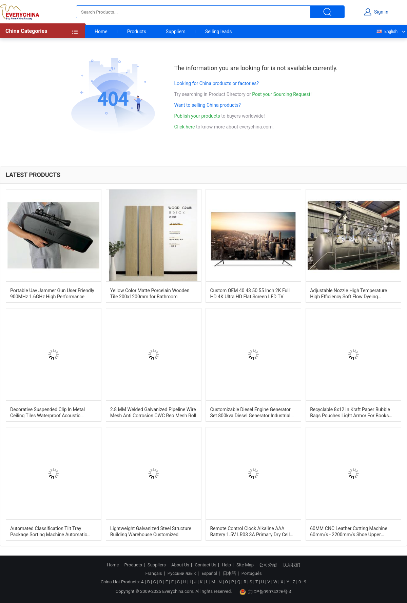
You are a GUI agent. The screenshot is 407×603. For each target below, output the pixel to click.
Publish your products (197, 116)
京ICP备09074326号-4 (265, 592)
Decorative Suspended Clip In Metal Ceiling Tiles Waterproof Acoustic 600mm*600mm (47, 412)
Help (226, 565)
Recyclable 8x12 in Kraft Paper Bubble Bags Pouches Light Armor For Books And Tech (350, 412)
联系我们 (291, 565)
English (387, 31)
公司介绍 (268, 565)
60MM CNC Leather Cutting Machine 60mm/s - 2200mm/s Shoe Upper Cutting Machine (348, 531)
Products (136, 31)
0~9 (302, 581)
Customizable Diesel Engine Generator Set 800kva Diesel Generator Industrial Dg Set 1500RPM (250, 412)
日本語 (229, 573)
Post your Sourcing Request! (281, 94)
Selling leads (218, 31)
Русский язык (182, 573)
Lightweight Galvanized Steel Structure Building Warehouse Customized (150, 531)
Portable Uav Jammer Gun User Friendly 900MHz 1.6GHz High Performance (52, 293)
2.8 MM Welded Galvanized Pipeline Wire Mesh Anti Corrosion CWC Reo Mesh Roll (153, 412)
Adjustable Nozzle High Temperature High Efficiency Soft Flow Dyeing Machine (348, 293)
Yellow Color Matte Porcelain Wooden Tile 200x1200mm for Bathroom (150, 293)
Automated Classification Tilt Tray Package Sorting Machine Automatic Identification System (48, 531)
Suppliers (176, 31)
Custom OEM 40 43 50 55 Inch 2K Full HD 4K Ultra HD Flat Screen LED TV (250, 293)
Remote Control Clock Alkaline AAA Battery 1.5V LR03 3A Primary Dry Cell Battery (250, 531)
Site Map (245, 565)
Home (101, 31)
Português (251, 573)
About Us (180, 565)
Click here (184, 126)
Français (153, 573)
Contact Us (205, 565)
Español (209, 573)
